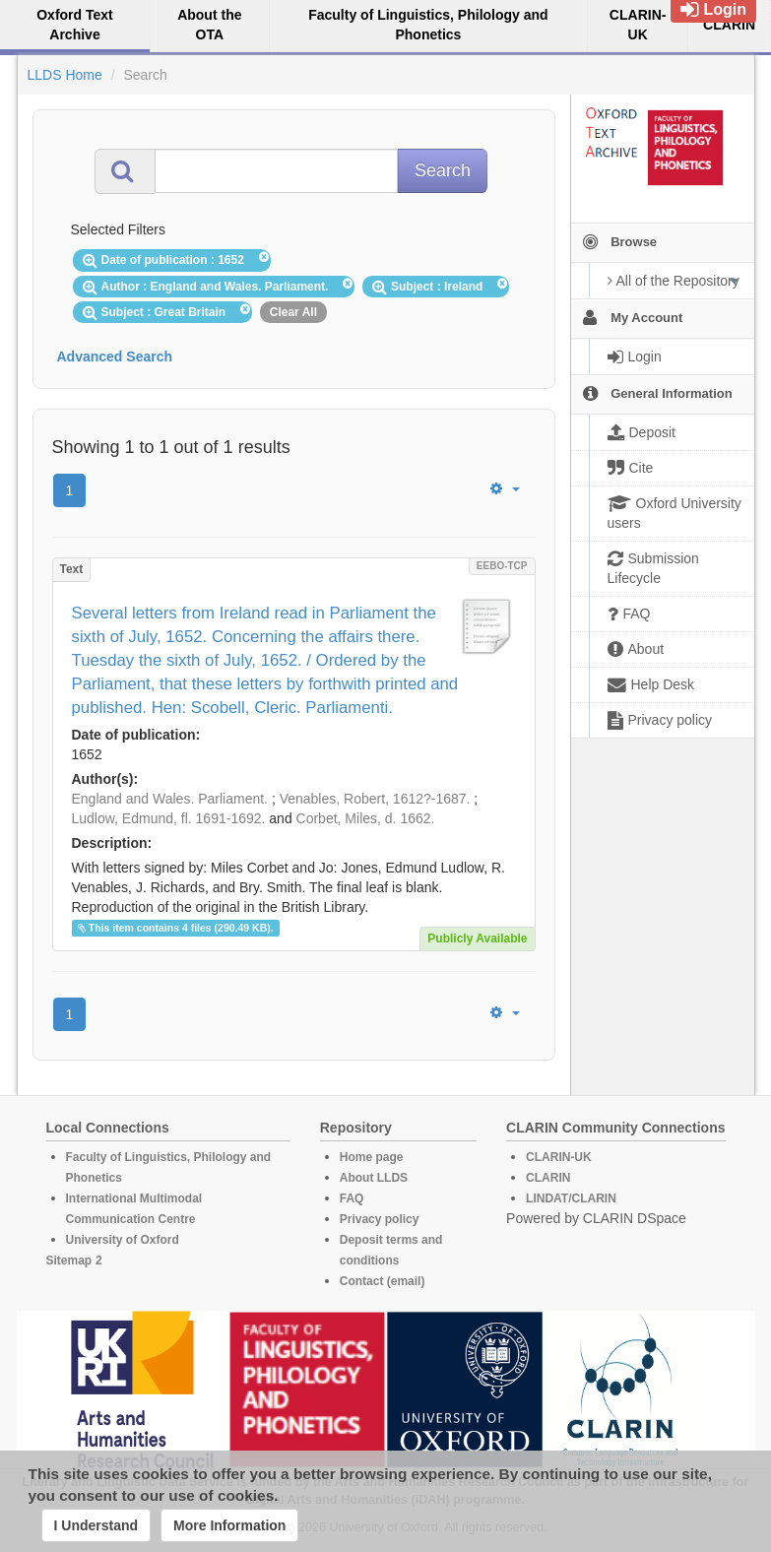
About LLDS (374, 1178)
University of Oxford (122, 1240)
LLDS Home (65, 75)
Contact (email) (382, 1281)
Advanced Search (115, 356)
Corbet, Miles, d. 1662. (365, 818)
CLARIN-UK (559, 1157)
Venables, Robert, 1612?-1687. (375, 799)
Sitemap (69, 1260)
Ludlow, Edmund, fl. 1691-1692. (169, 818)
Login (713, 9)
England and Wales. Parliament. (170, 799)
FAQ (352, 1198)
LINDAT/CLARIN (571, 1198)
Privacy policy (379, 1219)
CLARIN (548, 1178)
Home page (372, 1157)
